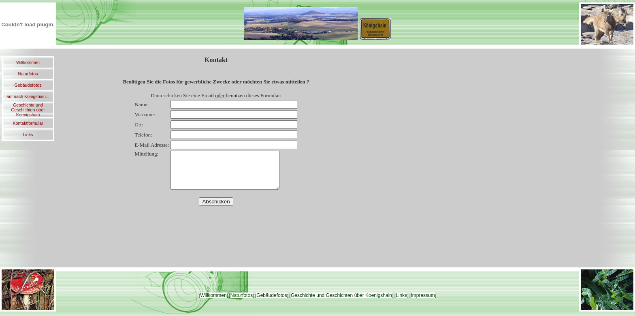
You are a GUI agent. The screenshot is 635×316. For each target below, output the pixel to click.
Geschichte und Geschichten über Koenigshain (28, 109)
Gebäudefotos (28, 85)
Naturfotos (28, 73)
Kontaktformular (28, 123)
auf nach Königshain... (27, 96)
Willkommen (28, 62)
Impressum (423, 295)
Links (28, 134)
